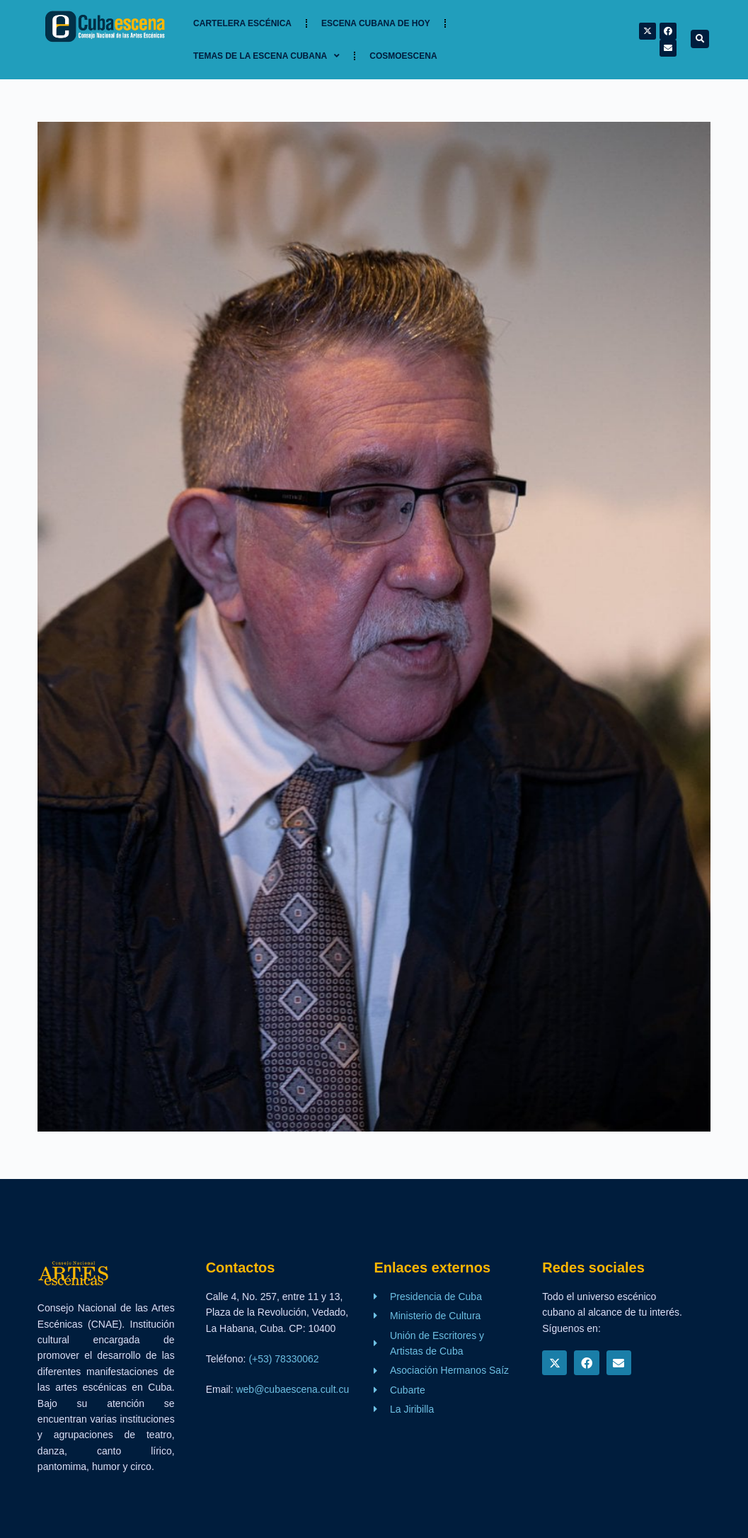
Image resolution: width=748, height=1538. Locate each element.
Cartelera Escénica (242, 23)
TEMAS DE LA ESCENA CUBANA (266, 56)
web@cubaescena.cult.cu (292, 1389)
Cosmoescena (403, 56)
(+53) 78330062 (283, 1359)
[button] (700, 39)
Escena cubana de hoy (375, 23)
